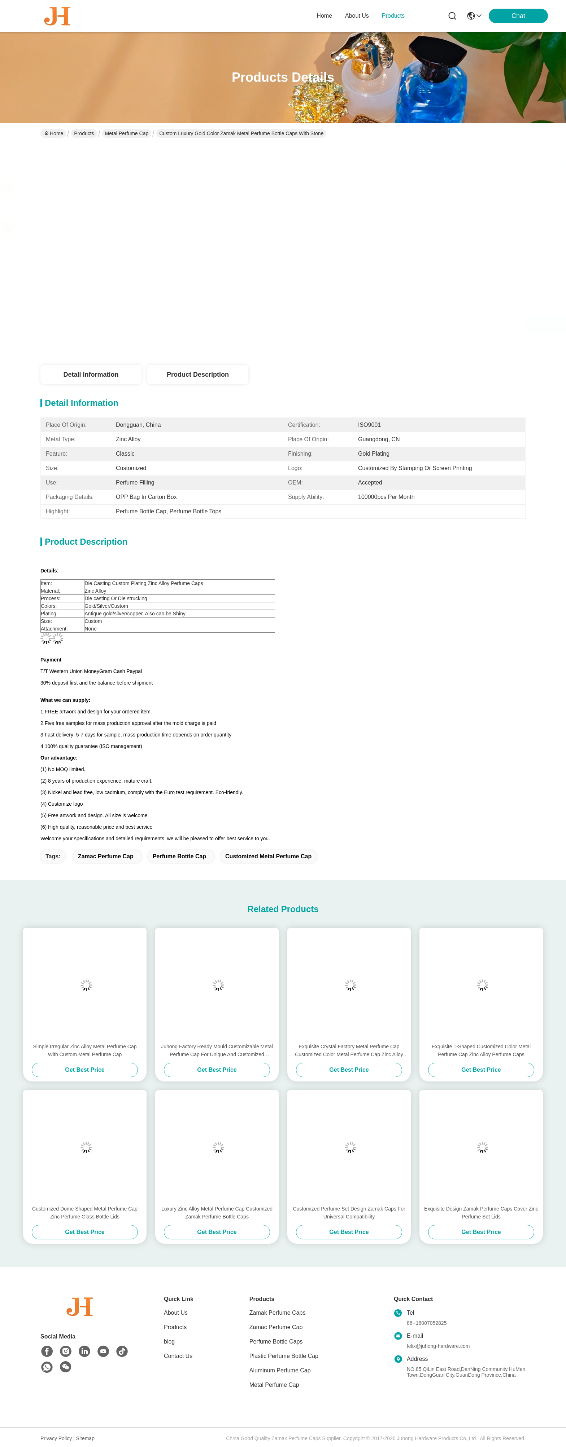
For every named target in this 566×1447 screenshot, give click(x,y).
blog (169, 1341)
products (393, 16)
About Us (176, 1313)
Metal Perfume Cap (127, 133)
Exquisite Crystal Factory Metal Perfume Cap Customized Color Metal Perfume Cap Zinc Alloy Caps (349, 1051)
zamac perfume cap (106, 856)
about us (357, 16)
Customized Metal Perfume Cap (268, 856)
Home (324, 16)
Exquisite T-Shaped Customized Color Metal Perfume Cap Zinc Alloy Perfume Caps (481, 1050)
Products (84, 133)
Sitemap (85, 1438)
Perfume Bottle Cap (179, 856)
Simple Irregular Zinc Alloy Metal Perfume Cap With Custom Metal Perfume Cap (84, 1050)
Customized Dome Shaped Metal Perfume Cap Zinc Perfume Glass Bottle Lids (85, 1213)
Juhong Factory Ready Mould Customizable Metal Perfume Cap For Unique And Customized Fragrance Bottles (217, 1051)
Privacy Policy (56, 1438)
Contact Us (178, 1356)
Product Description (198, 374)
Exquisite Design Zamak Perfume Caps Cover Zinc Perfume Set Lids (481, 1213)
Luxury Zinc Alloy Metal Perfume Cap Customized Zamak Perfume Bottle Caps (217, 1213)
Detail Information (90, 374)
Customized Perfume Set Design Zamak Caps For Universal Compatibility (349, 1213)
